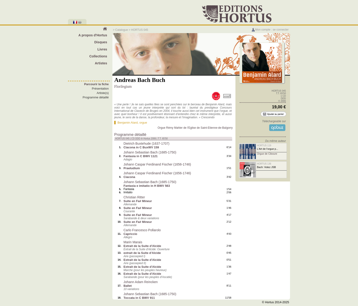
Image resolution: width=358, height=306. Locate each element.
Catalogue (121, 29)
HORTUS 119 (264, 145)
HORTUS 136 (264, 163)
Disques (100, 42)
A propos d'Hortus (92, 35)
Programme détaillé (96, 97)
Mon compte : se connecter (270, 29)
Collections (98, 56)
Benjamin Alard (127, 122)
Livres (102, 49)
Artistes (101, 63)
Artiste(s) (103, 93)
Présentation (100, 88)
